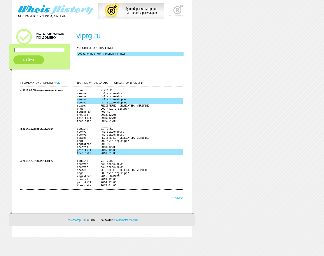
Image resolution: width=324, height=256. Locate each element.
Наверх (177, 216)
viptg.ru (88, 35)
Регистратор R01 (76, 239)
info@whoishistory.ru (126, 239)
